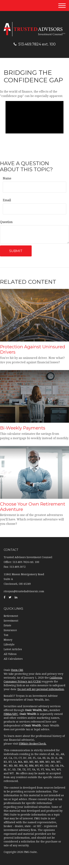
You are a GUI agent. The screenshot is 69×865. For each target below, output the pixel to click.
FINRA (8, 713)
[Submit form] (16, 250)
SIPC (15, 713)
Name (7, 178)
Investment (11, 620)
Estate (7, 625)
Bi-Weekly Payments (22, 428)
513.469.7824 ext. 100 (35, 44)
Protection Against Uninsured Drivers (32, 349)
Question (6, 222)
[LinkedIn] (16, 597)
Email (7, 200)
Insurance (10, 630)
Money (8, 639)
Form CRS (17, 670)
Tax (6, 634)
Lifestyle (9, 644)
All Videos (10, 654)
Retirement (11, 615)
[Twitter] (10, 597)
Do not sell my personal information (40, 689)
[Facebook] (4, 597)
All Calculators (13, 658)
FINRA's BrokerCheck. (32, 743)
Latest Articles (13, 649)
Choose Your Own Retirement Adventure (32, 506)
